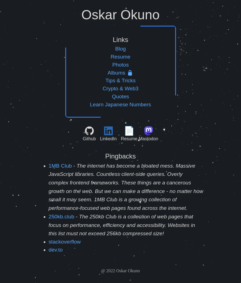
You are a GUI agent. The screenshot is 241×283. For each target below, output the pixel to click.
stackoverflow (65, 242)
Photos (120, 65)
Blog (120, 49)
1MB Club (60, 166)
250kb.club (61, 216)
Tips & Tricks (120, 80)
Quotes (120, 96)
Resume (120, 57)
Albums (120, 73)
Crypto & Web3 (121, 88)
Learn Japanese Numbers (120, 104)
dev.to (56, 250)
